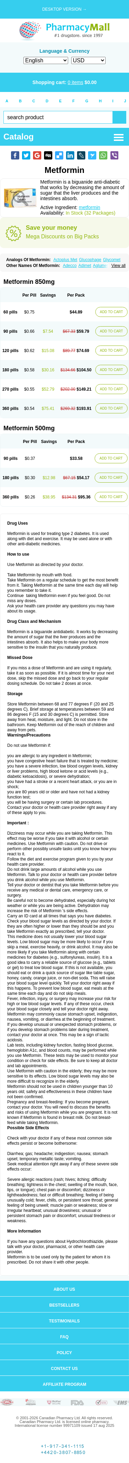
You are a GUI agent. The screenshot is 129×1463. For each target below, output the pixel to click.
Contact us (64, 1368)
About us (64, 1289)
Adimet (84, 265)
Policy (64, 1352)
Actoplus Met (65, 259)
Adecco (70, 265)
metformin (89, 207)
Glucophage (90, 259)
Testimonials (64, 1321)
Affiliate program (64, 1384)
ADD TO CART (111, 312)
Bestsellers (64, 1305)
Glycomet (111, 259)
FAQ (64, 1337)
